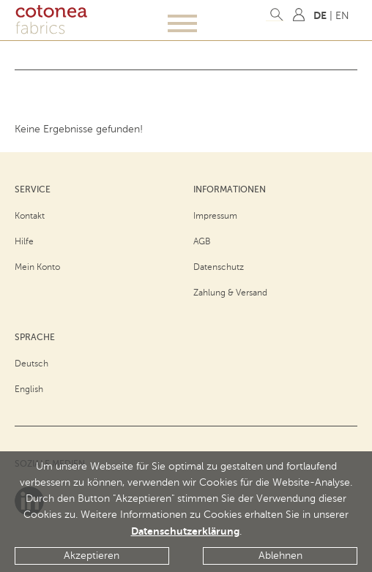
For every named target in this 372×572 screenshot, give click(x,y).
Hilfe (24, 241)
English (29, 389)
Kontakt (30, 216)
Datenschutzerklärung (185, 531)
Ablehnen (280, 555)
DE (320, 15)
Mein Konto (37, 267)
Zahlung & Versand (230, 292)
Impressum (215, 216)
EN (342, 15)
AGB (202, 241)
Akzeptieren (91, 555)
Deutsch (31, 363)
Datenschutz (218, 267)
